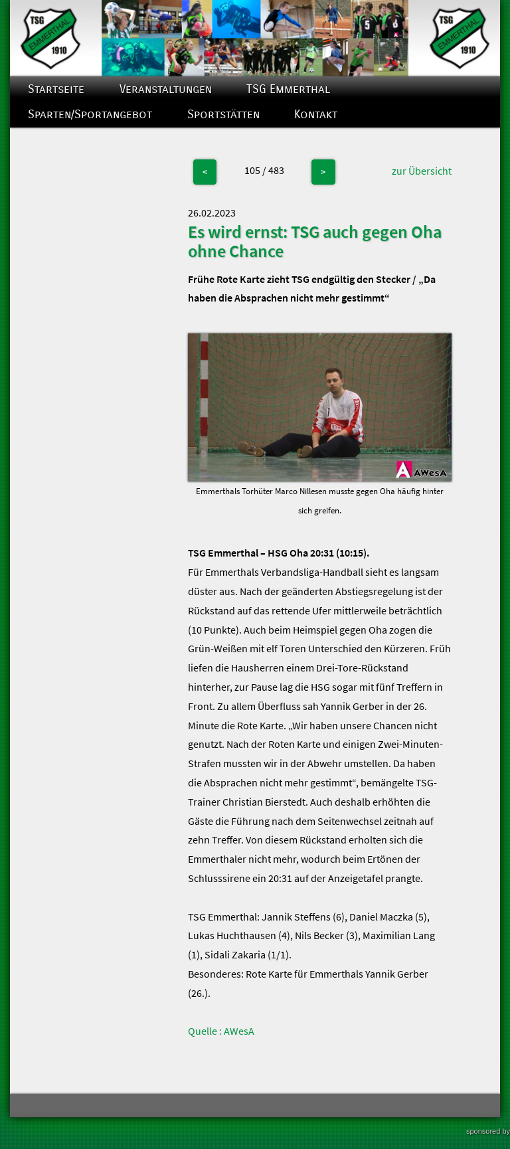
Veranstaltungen (166, 89)
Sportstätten (223, 115)
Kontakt (315, 115)
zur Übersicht (422, 170)
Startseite (56, 89)
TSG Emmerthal (288, 89)
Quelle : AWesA (221, 1030)
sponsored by (488, 1131)
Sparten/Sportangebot (90, 115)
